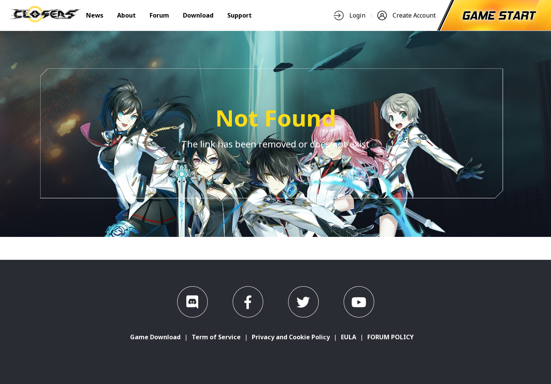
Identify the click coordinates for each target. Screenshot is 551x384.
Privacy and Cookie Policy (291, 337)
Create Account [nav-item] (406, 15)
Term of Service (216, 337)
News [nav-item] (94, 15)
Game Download (155, 337)
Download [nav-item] (198, 15)
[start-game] (499, 15)
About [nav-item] (126, 15)
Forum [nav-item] (159, 15)
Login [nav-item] (349, 15)
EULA (348, 337)
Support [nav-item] (239, 15)
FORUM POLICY (390, 337)
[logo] (45, 20)
